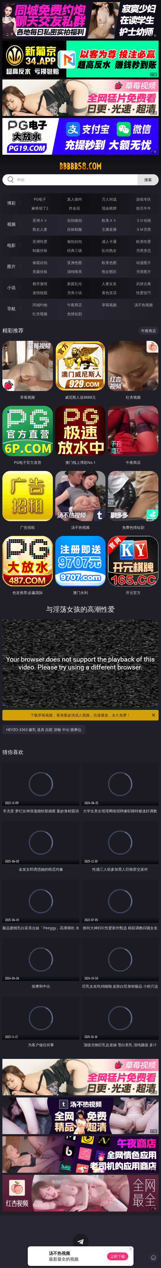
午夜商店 (74, 304)
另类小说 (74, 292)
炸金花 (74, 208)
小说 (11, 287)
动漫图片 (143, 262)
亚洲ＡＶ (40, 220)
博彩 (11, 203)
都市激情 (40, 283)
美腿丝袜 (40, 271)
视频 (11, 224)
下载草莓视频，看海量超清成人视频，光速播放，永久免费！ (93, 715)
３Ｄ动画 (143, 220)
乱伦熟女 (109, 250)
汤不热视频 (143, 304)
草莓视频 (109, 304)
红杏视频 (40, 313)
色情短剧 (74, 313)
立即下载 (117, 1256)
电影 (11, 245)
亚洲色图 (74, 262)
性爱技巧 (143, 292)
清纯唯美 (74, 271)
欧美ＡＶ (109, 220)
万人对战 (109, 199)
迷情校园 (40, 292)
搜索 (148, 179)
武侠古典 (143, 283)
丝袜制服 (74, 229)
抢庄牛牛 (143, 208)
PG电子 (40, 199)
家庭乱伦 (74, 283)
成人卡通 (109, 241)
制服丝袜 (40, 250)
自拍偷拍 (74, 220)
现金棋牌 (109, 208)
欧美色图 (109, 262)
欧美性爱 (143, 241)
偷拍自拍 (74, 241)
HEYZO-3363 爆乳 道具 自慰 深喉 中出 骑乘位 (43, 729)
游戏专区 (143, 199)
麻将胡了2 (39, 208)
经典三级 (74, 250)
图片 (11, 266)
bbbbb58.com (80, 166)
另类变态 (143, 250)
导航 (11, 309)
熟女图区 (109, 271)
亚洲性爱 (40, 241)
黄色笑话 (109, 292)
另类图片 (143, 271)
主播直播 (109, 229)
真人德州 (74, 199)
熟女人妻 (40, 229)
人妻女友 (109, 283)
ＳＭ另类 (143, 229)
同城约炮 (40, 304)
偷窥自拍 (40, 262)
